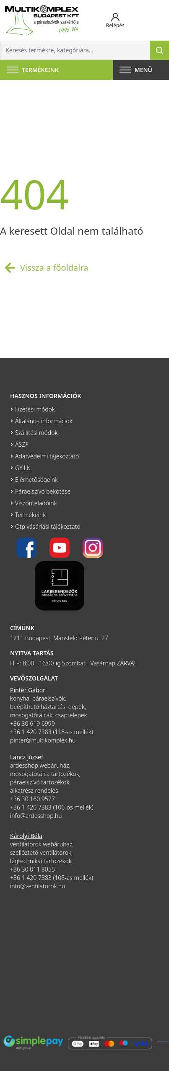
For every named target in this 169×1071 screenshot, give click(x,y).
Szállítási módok (36, 433)
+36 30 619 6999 (32, 723)
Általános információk (43, 421)
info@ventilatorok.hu (37, 886)
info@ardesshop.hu (36, 816)
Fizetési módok (35, 409)
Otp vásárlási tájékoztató (47, 526)
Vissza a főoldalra (44, 268)
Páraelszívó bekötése (42, 491)
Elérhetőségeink (36, 480)
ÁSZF (21, 444)
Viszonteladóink (36, 503)
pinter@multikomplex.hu (42, 740)
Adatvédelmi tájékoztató (47, 456)
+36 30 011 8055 (32, 869)
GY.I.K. (23, 468)
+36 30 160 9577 (32, 799)
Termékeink (30, 515)
